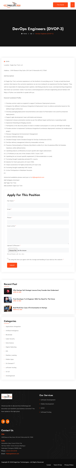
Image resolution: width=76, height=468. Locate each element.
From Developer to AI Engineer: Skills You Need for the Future (34, 299)
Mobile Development (47, 404)
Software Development (48, 400)
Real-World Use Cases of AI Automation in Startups (30, 308)
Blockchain (9, 335)
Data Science (10, 343)
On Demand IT (10, 363)
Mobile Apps (10, 359)
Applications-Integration (13, 326)
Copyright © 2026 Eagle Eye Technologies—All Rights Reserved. (22, 462)
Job (31, 34)
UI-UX (8, 372)
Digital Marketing (11, 347)
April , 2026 (17, 292)
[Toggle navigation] (72, 4)
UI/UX (42, 408)
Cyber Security (10, 339)
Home (24, 34)
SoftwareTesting (46, 412)
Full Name (10, 201)
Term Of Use (58, 465)
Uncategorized (10, 376)
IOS (7, 351)
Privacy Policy (69, 465)
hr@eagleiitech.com (38, 177)
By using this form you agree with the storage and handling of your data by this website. (36, 259)
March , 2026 (17, 309)
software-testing (11, 367)
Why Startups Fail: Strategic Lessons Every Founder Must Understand (35, 290)
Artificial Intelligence (12, 331)
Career (49, 465)
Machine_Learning (11, 355)
